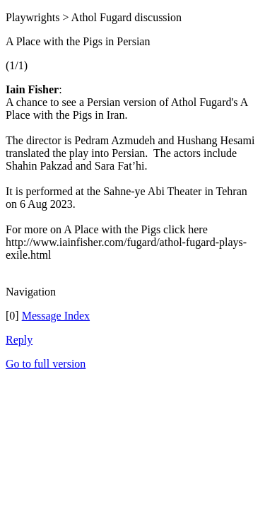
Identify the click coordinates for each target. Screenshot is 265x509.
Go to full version (46, 364)
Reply (19, 340)
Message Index (56, 316)
